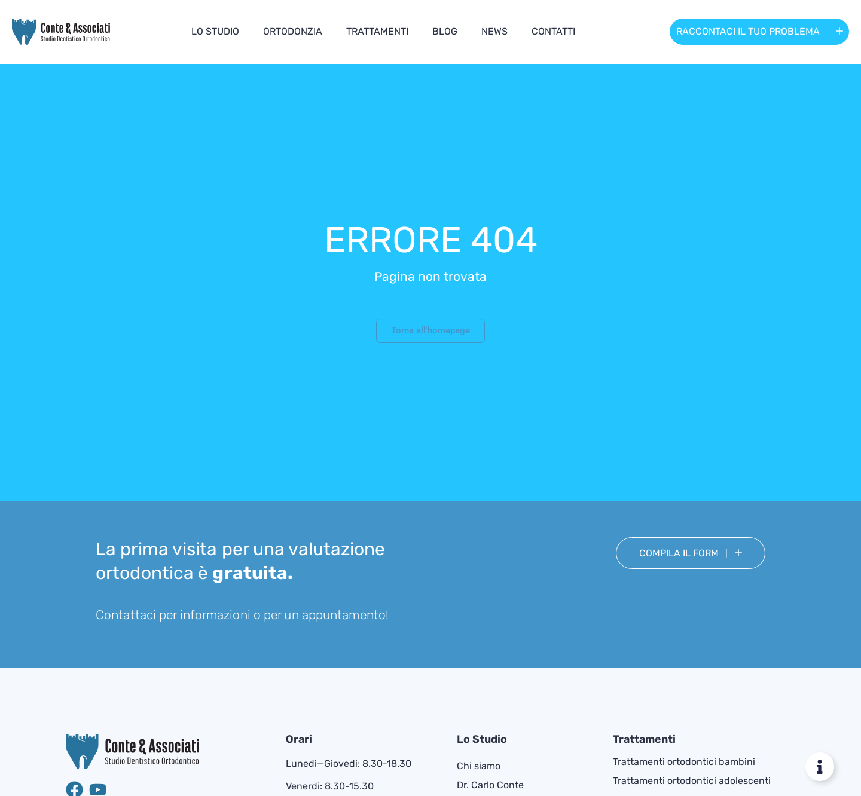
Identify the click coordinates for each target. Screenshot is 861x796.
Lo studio (215, 31)
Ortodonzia (292, 31)
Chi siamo (478, 765)
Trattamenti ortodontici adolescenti (692, 780)
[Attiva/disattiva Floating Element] (819, 766)
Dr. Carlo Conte (490, 785)
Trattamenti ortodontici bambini (684, 761)
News (494, 31)
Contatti (553, 31)
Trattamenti (377, 31)
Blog (444, 31)
